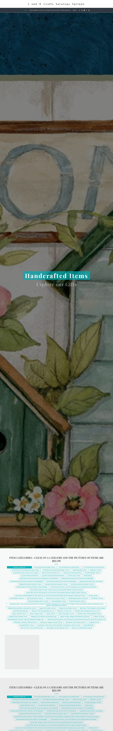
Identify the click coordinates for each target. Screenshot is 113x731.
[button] (79, 10)
